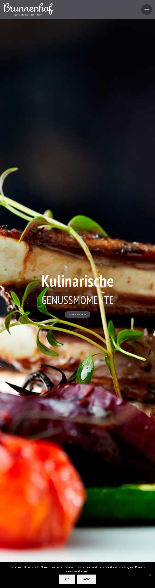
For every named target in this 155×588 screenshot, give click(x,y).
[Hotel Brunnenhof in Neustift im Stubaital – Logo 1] (28, 4)
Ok (67, 579)
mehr (86, 579)
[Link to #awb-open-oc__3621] (146, 9)
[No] (150, 575)
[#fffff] (77, 315)
